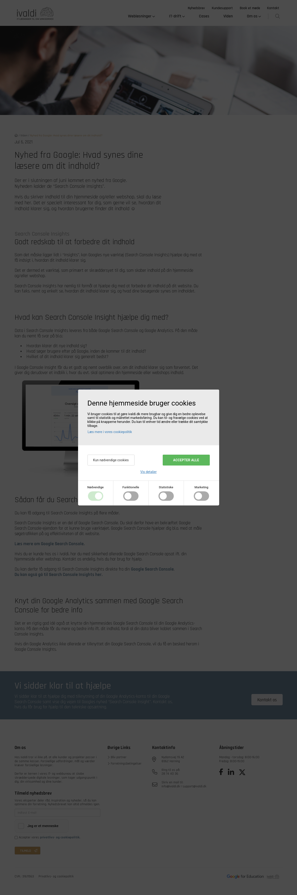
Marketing (201, 487)
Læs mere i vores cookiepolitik (110, 432)
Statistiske (166, 487)
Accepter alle (186, 460)
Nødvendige (95, 487)
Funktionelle (130, 487)
